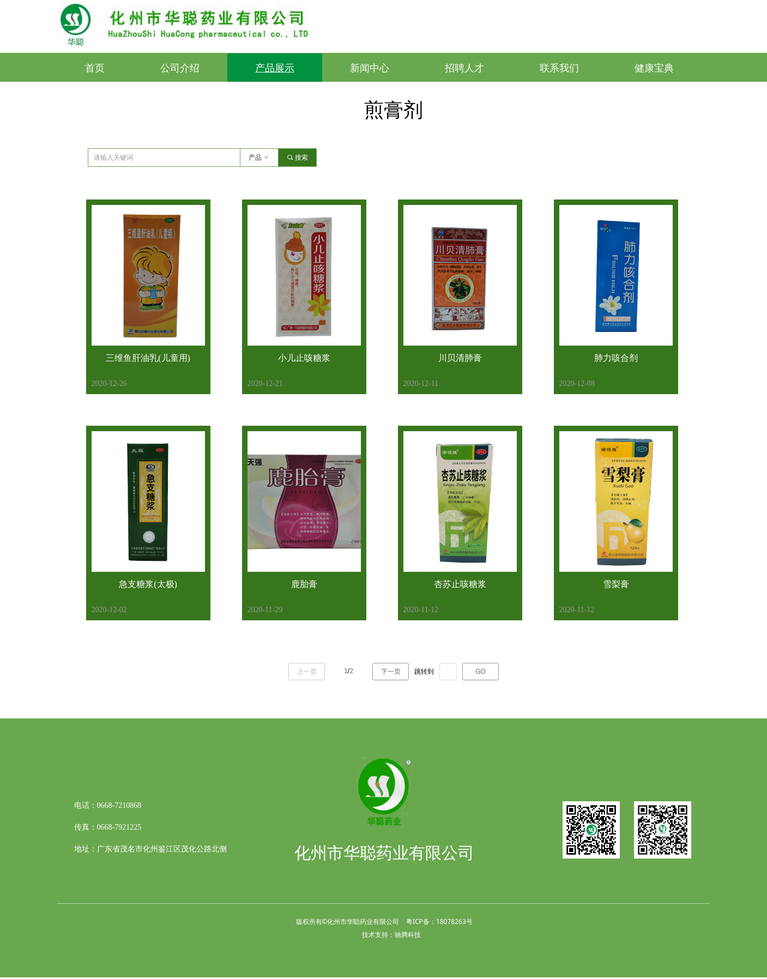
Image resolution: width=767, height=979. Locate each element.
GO (480, 671)
